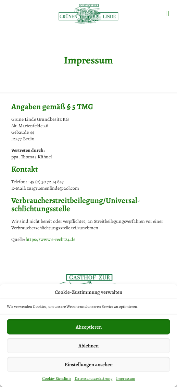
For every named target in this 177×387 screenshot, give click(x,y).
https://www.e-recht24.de (50, 239)
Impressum (125, 378)
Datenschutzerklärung (94, 378)
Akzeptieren (89, 327)
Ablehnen (88, 345)
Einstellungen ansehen (89, 364)
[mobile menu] (168, 13)
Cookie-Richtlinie (56, 378)
